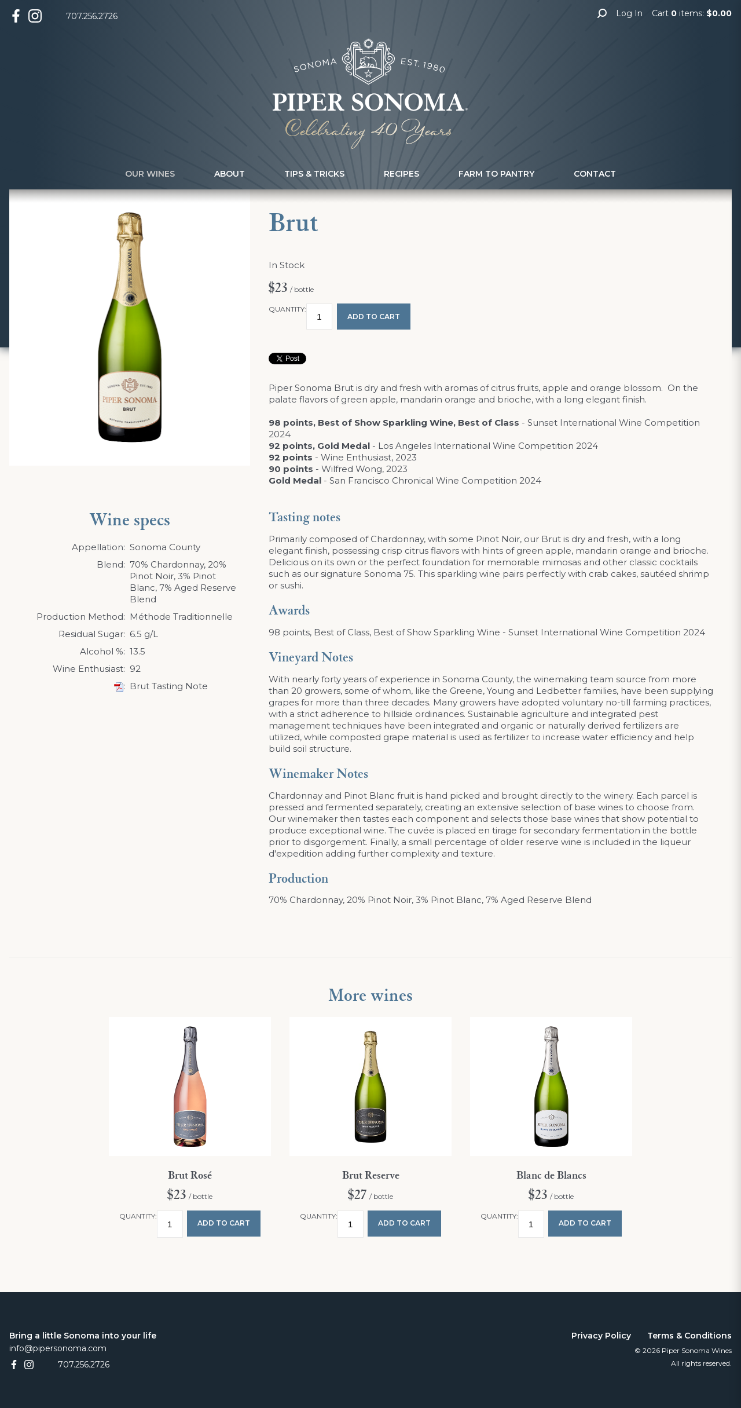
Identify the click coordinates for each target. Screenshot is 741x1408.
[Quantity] (319, 316)
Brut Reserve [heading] (370, 1176)
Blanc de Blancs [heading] (551, 1176)
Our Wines (150, 174)
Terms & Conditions (689, 1335)
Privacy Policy (601, 1335)
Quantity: (287, 309)
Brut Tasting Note (169, 686)
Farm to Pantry (496, 174)
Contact (595, 174)
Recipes (401, 174)
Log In (629, 13)
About (229, 174)
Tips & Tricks (314, 174)
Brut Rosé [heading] (190, 1176)
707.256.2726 (92, 16)
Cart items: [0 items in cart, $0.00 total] (692, 13)
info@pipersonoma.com (58, 1348)
